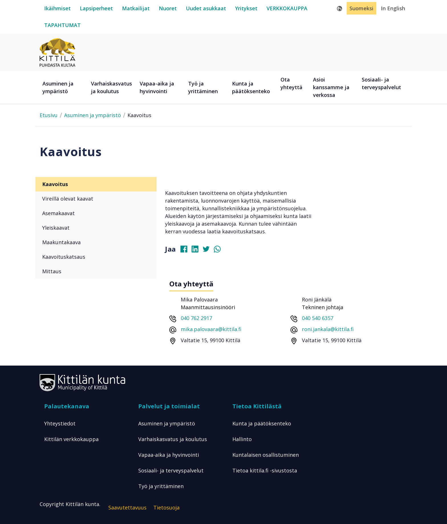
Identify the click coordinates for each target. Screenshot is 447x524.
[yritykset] (246, 8)
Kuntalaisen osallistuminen (265, 454)
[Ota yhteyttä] (294, 87)
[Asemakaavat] (96, 213)
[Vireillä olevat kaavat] (96, 198)
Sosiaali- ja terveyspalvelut (171, 470)
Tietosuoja (166, 507)
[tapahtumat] (62, 25)
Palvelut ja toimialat (169, 406)
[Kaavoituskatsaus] (96, 257)
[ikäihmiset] (57, 8)
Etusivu (49, 115)
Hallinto (242, 439)
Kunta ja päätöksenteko (261, 423)
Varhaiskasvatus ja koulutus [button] (111, 87)
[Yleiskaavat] (96, 228)
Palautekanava (66, 406)
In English (393, 8)
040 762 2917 (196, 318)
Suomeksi (361, 8)
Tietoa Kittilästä (257, 406)
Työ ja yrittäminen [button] (203, 87)
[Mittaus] (96, 271)
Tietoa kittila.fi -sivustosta (264, 470)
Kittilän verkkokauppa (71, 439)
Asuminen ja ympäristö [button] (58, 87)
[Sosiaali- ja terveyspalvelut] (383, 87)
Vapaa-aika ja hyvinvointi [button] (157, 87)
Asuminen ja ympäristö (92, 115)
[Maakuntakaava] (96, 242)
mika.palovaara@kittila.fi (211, 329)
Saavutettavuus (127, 507)
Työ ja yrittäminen (161, 486)
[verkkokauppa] (287, 8)
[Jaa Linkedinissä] (197, 250)
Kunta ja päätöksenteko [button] (251, 87)
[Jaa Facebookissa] (186, 250)
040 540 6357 (317, 318)
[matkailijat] (136, 8)
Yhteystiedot (60, 423)
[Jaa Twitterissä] (208, 250)
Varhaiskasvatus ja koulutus (172, 439)
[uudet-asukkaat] (206, 8)
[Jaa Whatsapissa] (219, 250)
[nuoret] (168, 8)
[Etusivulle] (57, 51)
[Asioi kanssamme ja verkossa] (334, 87)
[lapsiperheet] (96, 8)
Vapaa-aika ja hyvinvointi (168, 454)
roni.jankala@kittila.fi (328, 329)
